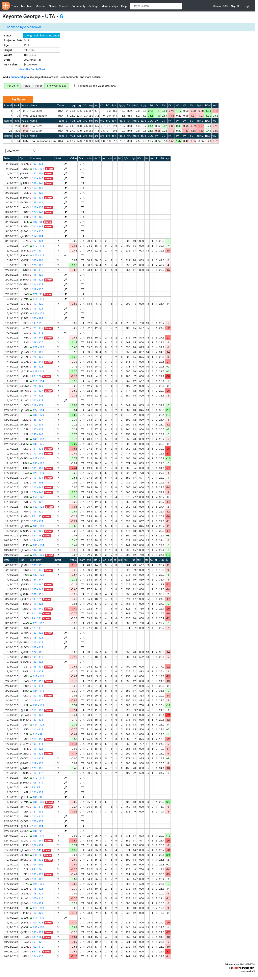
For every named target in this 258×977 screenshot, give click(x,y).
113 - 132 (36, 710)
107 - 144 (36, 840)
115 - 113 (37, 908)
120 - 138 (36, 356)
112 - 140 (36, 584)
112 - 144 (36, 487)
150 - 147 (37, 497)
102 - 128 (36, 632)
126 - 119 (37, 835)
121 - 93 (36, 294)
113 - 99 (36, 734)
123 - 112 (37, 371)
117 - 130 (36, 187)
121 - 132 (36, 811)
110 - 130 (36, 714)
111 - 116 (36, 231)
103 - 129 (36, 932)
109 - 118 (36, 656)
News (52, 6)
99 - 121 (36, 618)
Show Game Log (57, 85)
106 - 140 (36, 183)
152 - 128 (37, 506)
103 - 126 (36, 530)
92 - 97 (35, 787)
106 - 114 (36, 782)
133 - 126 (37, 574)
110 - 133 (36, 207)
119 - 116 (37, 245)
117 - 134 (36, 240)
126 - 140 (36, 492)
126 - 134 (36, 845)
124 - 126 (36, 956)
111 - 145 (36, 569)
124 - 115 (37, 690)
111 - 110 (37, 917)
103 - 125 (36, 753)
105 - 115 (36, 269)
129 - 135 (36, 202)
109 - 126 (36, 342)
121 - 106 (37, 883)
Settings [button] (93, 6)
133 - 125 (37, 463)
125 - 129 (36, 385)
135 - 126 (37, 927)
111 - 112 (36, 729)
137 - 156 (36, 173)
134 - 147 (36, 579)
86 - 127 (36, 951)
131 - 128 (37, 724)
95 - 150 (36, 376)
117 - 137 (36, 390)
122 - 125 (36, 661)
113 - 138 (36, 739)
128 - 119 (37, 472)
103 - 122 (36, 874)
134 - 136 (36, 540)
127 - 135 (36, 719)
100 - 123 (36, 922)
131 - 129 (37, 414)
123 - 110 (37, 458)
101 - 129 (36, 468)
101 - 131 (36, 448)
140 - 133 (37, 439)
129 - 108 (37, 554)
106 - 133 (36, 859)
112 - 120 (36, 912)
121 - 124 (36, 792)
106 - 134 (36, 666)
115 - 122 (36, 642)
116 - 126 (36, 216)
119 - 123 (36, 763)
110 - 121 (36, 603)
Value (24, 105)
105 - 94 (36, 830)
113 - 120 (36, 511)
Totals (26, 85)
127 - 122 (37, 347)
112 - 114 (36, 685)
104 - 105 (36, 550)
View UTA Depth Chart (32, 69)
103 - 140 (36, 608)
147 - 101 (37, 168)
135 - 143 (36, 434)
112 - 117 (36, 772)
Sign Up (235, 6)
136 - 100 (37, 801)
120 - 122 (36, 821)
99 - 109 (36, 323)
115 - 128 (36, 879)
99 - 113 (36, 250)
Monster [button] (41, 6)
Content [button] (63, 6)
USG (150, 105)
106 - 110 (36, 594)
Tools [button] (14, 6)
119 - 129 (36, 405)
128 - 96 (36, 221)
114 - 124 (36, 236)
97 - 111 (36, 627)
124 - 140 (36, 327)
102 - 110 (36, 946)
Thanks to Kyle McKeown (23, 27)
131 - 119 (37, 705)
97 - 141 (36, 850)
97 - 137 (36, 516)
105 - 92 (36, 797)
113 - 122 (36, 192)
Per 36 (39, 85)
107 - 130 (36, 695)
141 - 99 (36, 854)
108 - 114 (36, 647)
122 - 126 (36, 652)
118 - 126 (36, 637)
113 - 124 (36, 826)
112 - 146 (36, 453)
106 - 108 (36, 482)
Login (246, 6)
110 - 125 (36, 748)
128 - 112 (37, 623)
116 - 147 (36, 337)
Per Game (13, 85)
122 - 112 (37, 255)
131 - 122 (37, 313)
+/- (167, 158)
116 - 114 (37, 381)
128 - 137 (36, 419)
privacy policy (246, 971)
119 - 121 (36, 308)
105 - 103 (37, 526)
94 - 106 (36, 869)
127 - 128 (36, 429)
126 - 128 (36, 366)
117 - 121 (36, 903)
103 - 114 (36, 521)
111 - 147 (36, 226)
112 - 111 (37, 777)
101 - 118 (36, 400)
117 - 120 (36, 303)
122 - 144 (36, 361)
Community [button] (78, 6)
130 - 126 (37, 443)
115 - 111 (37, 298)
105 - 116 (36, 565)
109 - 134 (36, 197)
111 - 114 (36, 816)
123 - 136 (36, 768)
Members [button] (26, 6)
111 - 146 (36, 178)
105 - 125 (36, 279)
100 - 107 (36, 318)
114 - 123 (36, 284)
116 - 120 (36, 700)
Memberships (110, 6)
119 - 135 (36, 289)
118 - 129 (36, 274)
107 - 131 (36, 163)
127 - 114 (37, 410)
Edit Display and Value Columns (97, 85)
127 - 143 (36, 212)
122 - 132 (36, 501)
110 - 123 (36, 352)
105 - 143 (36, 589)
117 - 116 (37, 676)
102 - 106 (36, 260)
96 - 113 (36, 941)
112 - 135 (36, 424)
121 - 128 (36, 671)
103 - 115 (36, 332)
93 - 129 (36, 598)
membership (18, 77)
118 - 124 (36, 893)
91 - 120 (36, 613)
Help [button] (124, 6)
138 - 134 (37, 545)
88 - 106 (36, 937)
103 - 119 (36, 806)
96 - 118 (36, 535)
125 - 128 (36, 265)
